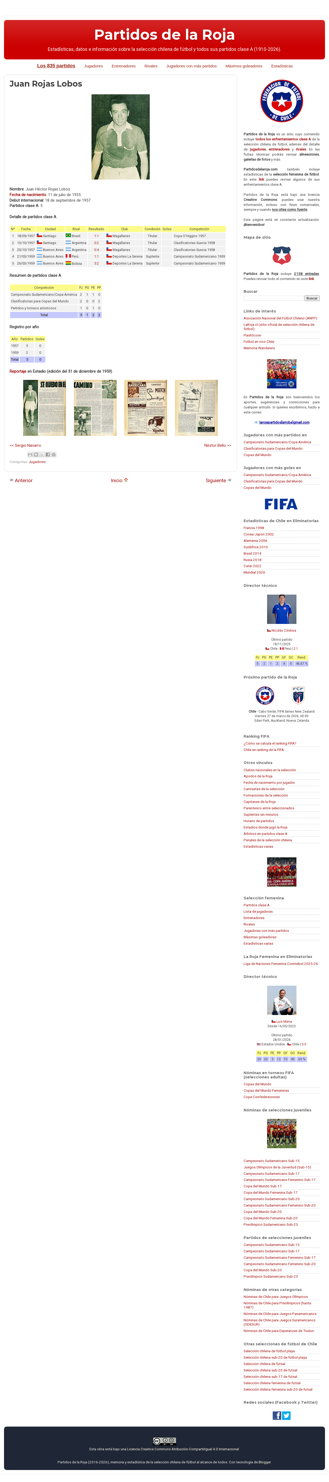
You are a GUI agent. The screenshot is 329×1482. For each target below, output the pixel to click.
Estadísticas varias (258, 846)
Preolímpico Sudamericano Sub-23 (271, 1224)
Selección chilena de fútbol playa (269, 1351)
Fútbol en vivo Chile (259, 341)
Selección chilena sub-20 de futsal (270, 1370)
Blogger (265, 1462)
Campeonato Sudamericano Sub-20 (272, 1199)
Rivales (151, 66)
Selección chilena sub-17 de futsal (270, 1376)
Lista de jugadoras (258, 911)
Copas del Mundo (257, 455)
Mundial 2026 (254, 572)
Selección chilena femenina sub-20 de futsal (278, 1389)
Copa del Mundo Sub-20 (263, 1211)
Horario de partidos (259, 821)
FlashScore (252, 335)
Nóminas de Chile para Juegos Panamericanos (280, 1314)
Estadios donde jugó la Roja (265, 827)
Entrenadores (124, 66)
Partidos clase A (256, 905)
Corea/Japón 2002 (259, 534)
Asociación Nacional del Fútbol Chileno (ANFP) (280, 318)
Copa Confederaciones (262, 1097)
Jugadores (93, 66)
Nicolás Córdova (284, 630)
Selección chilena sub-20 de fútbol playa (275, 1357)
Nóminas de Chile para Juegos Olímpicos (276, 1296)
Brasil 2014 (252, 553)
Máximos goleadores (243, 66)
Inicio (119, 480)
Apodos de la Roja (258, 776)
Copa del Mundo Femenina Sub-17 (271, 1192)
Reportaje (18, 371)
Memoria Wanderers (259, 348)
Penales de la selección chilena (268, 840)
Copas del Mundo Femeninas (266, 1090)
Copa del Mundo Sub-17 (263, 1186)
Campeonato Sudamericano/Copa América (277, 442)
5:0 (304, 1044)
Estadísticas (282, 66)
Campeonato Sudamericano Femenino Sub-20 (280, 1205)
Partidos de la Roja (164, 34)
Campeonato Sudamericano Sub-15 (272, 1161)
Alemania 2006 (255, 540)
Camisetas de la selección (264, 789)
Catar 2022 (252, 566)
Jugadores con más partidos (192, 66)
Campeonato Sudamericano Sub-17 (272, 1173)
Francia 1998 (254, 528)
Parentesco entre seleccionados (269, 808)
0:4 (96, 250)
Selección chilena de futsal (264, 1364)
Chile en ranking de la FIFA (264, 750)
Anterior (21, 480)
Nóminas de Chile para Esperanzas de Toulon (279, 1331)
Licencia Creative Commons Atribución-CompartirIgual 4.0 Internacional (183, 1449)
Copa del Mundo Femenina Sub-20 (271, 1218)
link (261, 179)
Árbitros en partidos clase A (265, 833)
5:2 (96, 263)
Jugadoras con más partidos (266, 930)
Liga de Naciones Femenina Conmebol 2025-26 (281, 963)
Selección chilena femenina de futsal (272, 1383)
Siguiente (219, 480)
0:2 (96, 243)
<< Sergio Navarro (25, 445)
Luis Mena (284, 1022)
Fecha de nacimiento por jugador (269, 782)
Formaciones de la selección (266, 795)
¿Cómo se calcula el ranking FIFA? (270, 743)
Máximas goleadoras (260, 937)
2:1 (296, 649)
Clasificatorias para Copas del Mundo (273, 448)
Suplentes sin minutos (261, 814)
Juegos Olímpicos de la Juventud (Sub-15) (277, 1167)
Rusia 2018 (252, 560)
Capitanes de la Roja (260, 801)
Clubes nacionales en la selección (270, 770)
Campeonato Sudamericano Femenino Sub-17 (280, 1180)
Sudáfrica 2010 (256, 547)
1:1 (96, 236)
